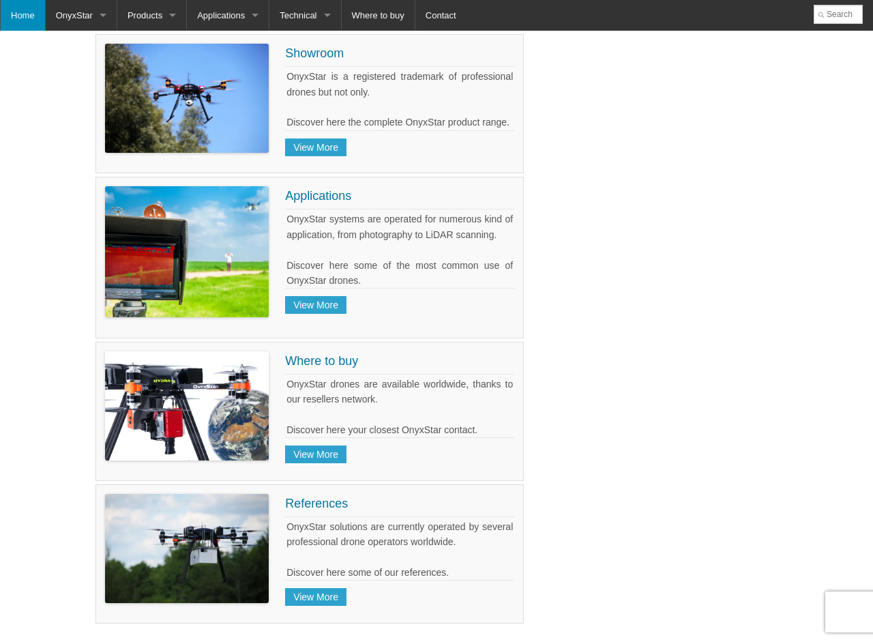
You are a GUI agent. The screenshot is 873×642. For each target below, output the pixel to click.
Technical (298, 15)
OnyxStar (74, 15)
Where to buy (378, 15)
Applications (221, 15)
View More (315, 147)
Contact (441, 15)
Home (23, 15)
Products (145, 15)
